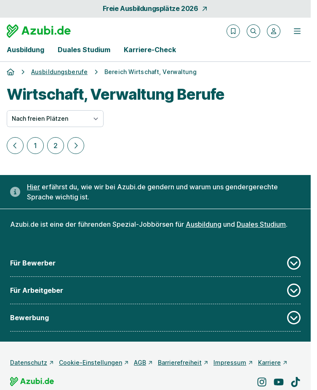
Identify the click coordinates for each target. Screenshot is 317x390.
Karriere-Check (150, 49)
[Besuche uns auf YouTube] (279, 382)
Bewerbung (155, 317)
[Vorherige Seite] (15, 145)
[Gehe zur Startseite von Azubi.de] (39, 31)
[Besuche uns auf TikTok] (295, 382)
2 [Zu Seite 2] (55, 145)
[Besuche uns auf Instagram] (262, 382)
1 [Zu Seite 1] (35, 145)
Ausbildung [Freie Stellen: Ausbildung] (203, 224)
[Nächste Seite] (75, 145)
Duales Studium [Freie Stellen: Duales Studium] (261, 224)
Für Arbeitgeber (155, 290)
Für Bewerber (155, 263)
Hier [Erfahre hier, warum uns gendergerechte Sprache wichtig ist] (33, 187)
